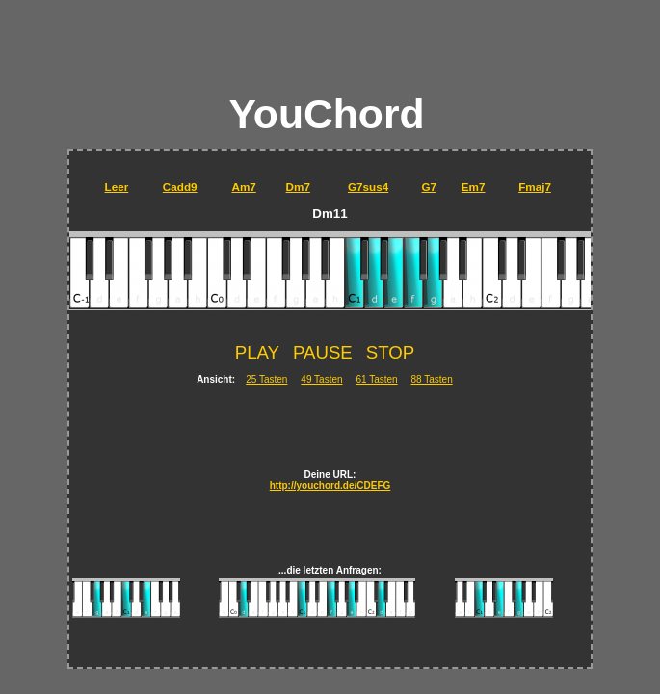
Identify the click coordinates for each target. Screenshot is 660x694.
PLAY (257, 352)
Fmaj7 (534, 186)
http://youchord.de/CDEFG (330, 485)
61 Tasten (376, 379)
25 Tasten (266, 379)
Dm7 (298, 186)
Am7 (243, 186)
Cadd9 (180, 186)
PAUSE (323, 352)
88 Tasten (432, 379)
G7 (428, 186)
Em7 (474, 186)
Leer (117, 186)
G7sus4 (368, 186)
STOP (390, 352)
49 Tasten (321, 379)
